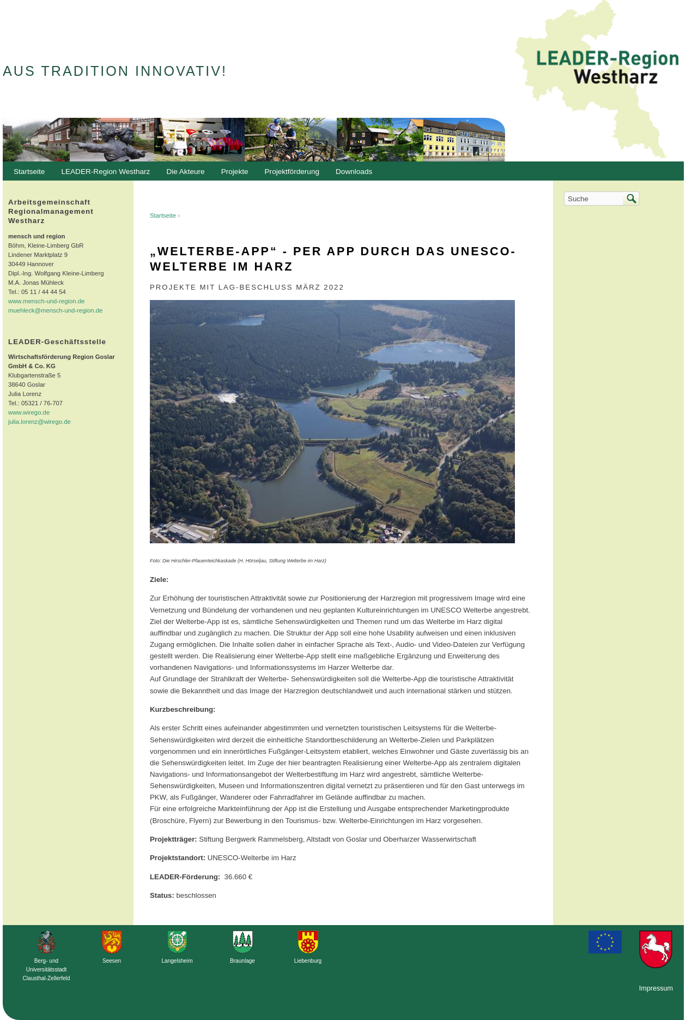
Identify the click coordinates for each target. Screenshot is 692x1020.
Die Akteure (182, 174)
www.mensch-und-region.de (46, 301)
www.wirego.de (29, 412)
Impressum (656, 988)
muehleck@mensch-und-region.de (55, 310)
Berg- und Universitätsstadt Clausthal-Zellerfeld (46, 969)
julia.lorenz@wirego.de (39, 421)
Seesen (111, 961)
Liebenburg (307, 961)
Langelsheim (176, 961)
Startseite (163, 215)
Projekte (234, 171)
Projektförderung (289, 174)
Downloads (351, 174)
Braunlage (242, 961)
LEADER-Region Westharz (103, 174)
